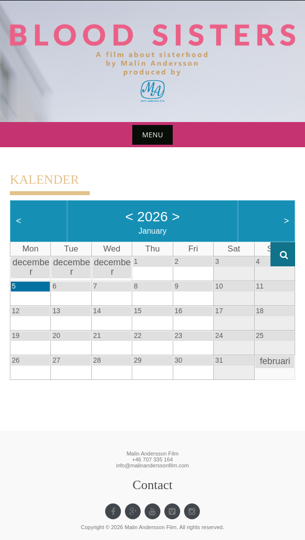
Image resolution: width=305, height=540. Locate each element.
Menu (152, 134)
